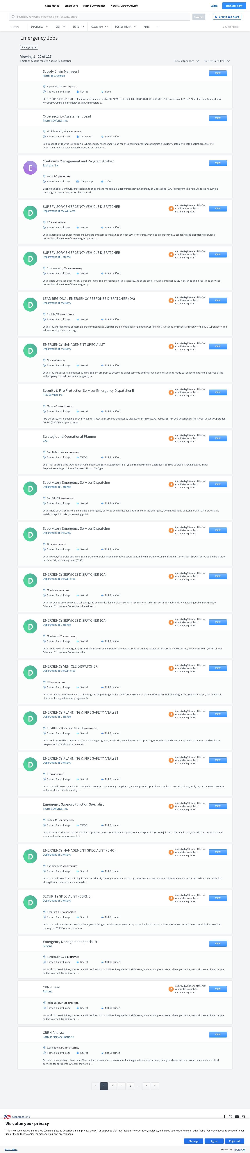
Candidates (52, 5)
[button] (39, 26)
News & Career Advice (124, 5)
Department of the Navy (57, 303)
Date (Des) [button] (222, 61)
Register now (234, 6)
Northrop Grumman (54, 75)
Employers (71, 5)
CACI (45, 441)
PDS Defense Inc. (53, 395)
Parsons (47, 946)
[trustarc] (239, 1149)
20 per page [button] (190, 61)
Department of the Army (57, 532)
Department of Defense (57, 257)
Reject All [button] (234, 1141)
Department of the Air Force (59, 211)
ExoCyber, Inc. (51, 165)
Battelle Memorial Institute (58, 1037)
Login (214, 6)
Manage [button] (194, 1141)
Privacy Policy (11, 1149)
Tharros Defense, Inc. (55, 120)
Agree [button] (214, 1141)
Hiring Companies (94, 5)
